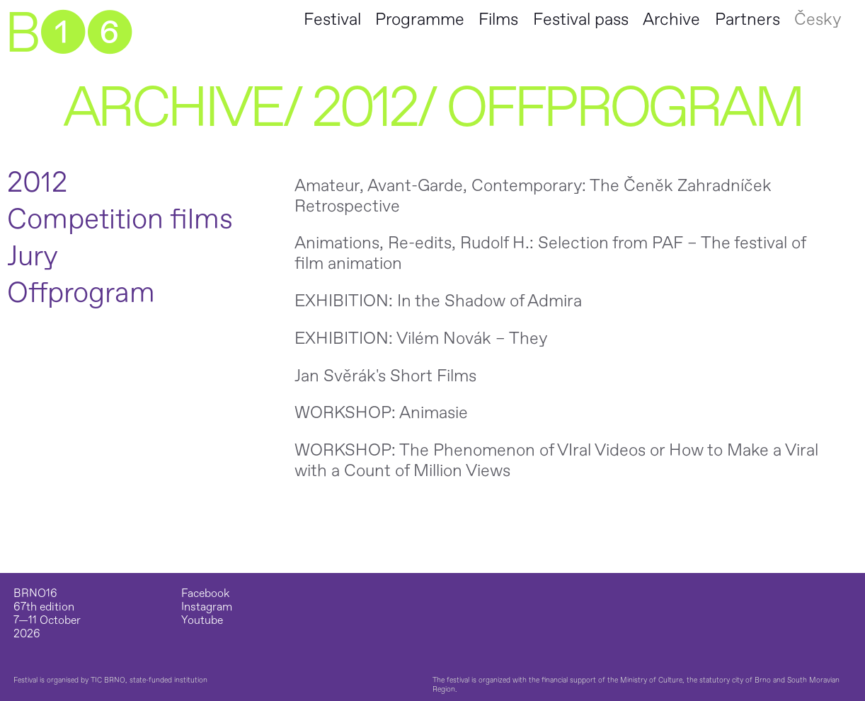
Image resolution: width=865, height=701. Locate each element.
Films (498, 19)
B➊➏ (68, 34)
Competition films (120, 220)
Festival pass (581, 19)
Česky (817, 19)
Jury (32, 257)
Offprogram (81, 293)
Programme (419, 19)
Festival (332, 19)
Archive (671, 19)
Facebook (205, 594)
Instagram (206, 607)
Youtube (202, 620)
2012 (364, 108)
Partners (747, 19)
